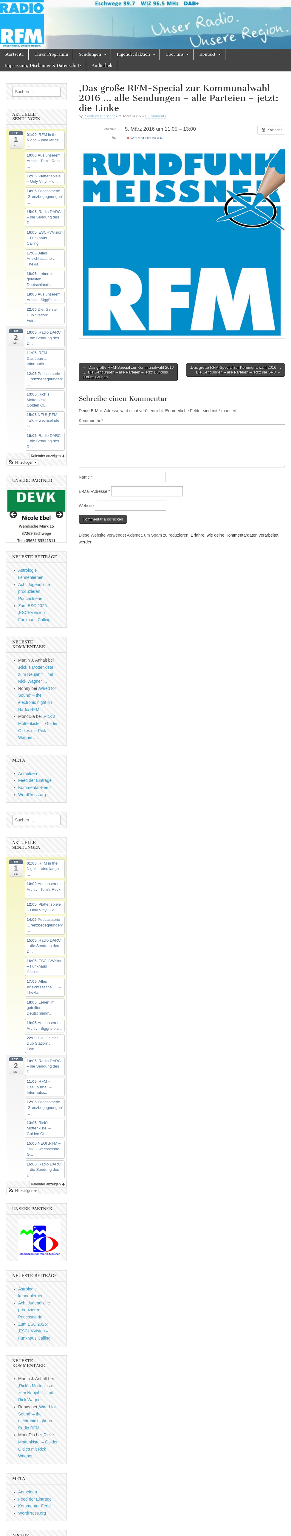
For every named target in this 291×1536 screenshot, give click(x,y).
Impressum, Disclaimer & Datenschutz (42, 65)
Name (86, 477)
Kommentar (91, 420)
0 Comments (155, 116)
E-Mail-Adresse (94, 491)
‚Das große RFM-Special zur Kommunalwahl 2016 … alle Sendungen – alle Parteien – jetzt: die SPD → (235, 369)
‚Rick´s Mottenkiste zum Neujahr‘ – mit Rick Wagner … (35, 674)
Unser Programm (51, 54)
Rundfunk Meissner (99, 116)
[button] (22, 462)
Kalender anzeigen (48, 456)
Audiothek (102, 65)
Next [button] (59, 514)
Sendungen (90, 54)
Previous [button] (13, 514)
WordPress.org (32, 794)
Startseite (14, 54)
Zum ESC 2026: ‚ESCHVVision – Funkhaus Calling (34, 612)
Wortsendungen (144, 138)
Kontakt (207, 54)
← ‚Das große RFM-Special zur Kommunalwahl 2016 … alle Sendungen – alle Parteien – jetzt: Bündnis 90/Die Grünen (128, 372)
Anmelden (27, 773)
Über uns (174, 54)
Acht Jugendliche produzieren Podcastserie (34, 591)
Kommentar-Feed (34, 787)
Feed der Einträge (35, 780)
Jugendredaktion (133, 54)
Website (86, 505)
